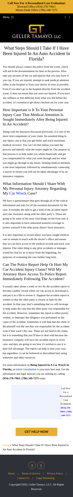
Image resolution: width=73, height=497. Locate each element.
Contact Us (23, 478)
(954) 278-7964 (45, 6)
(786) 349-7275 (48, 10)
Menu (9, 17)
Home (6, 445)
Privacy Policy (55, 473)
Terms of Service (31, 473)
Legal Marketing (45, 478)
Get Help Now (36, 431)
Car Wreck (18, 193)
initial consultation (26, 369)
